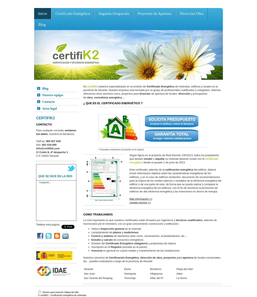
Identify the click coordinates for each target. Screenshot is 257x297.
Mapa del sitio (72, 292)
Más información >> (141, 198)
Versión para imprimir (51, 292)
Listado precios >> (140, 202)
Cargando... (45, 182)
